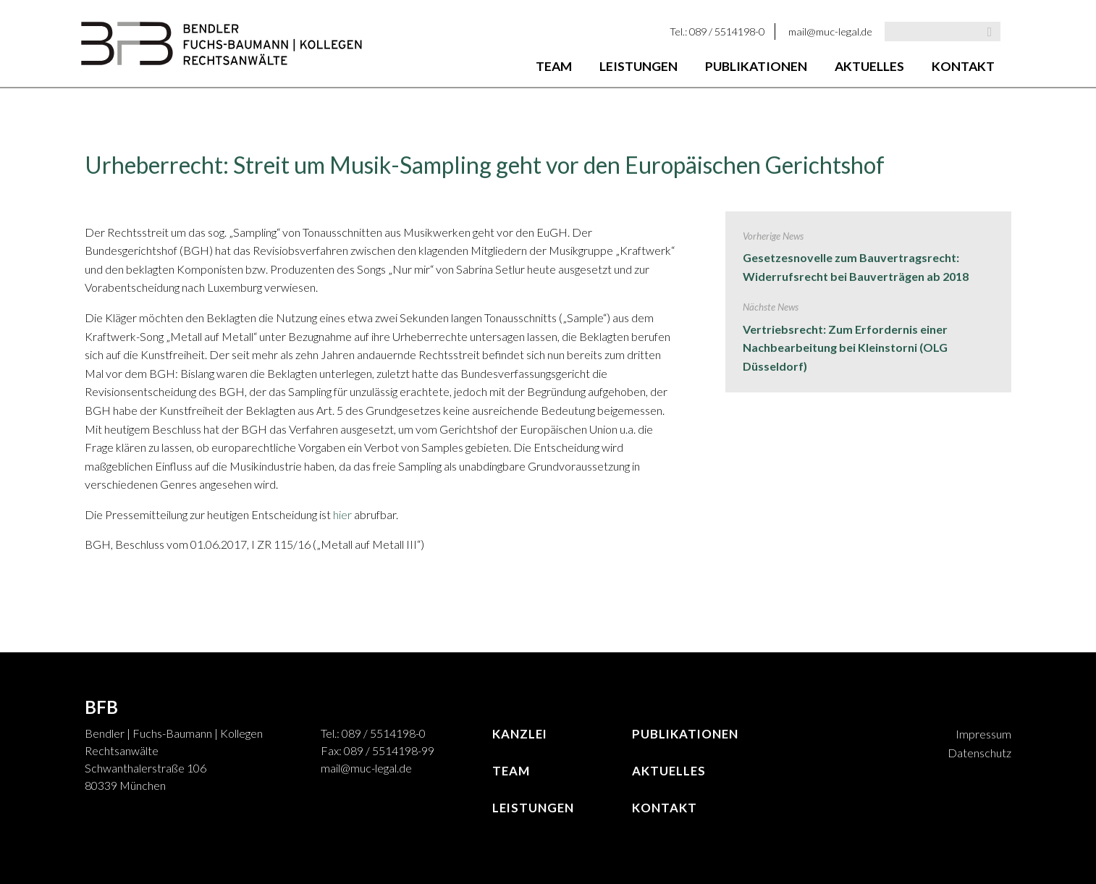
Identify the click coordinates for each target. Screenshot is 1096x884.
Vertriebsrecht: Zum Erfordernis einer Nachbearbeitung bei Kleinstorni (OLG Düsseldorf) (845, 347)
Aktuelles (869, 66)
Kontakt (963, 66)
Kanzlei (519, 733)
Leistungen (638, 66)
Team (554, 66)
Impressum (983, 734)
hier (343, 514)
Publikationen (756, 66)
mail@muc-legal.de (830, 31)
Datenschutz (979, 752)
